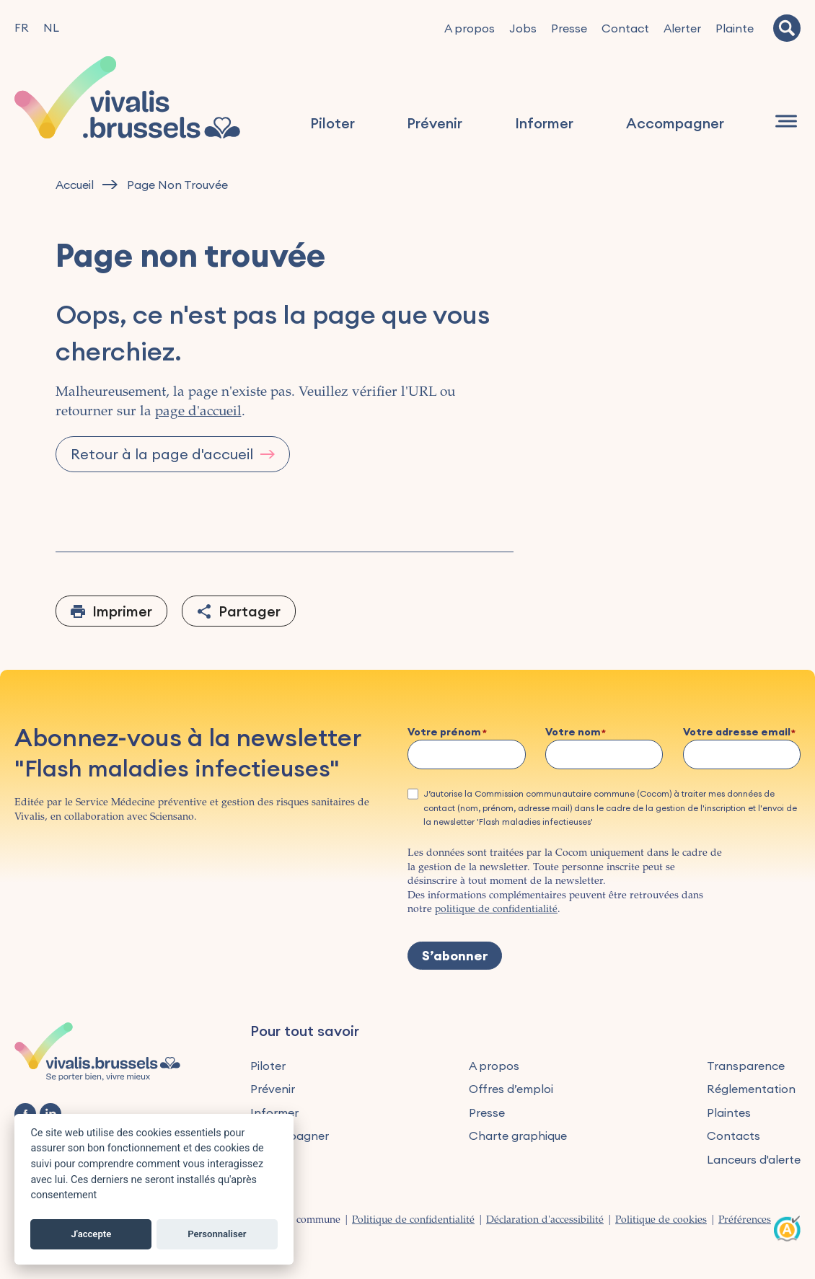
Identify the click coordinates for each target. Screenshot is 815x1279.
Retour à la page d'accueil (162, 454)
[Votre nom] (604, 754)
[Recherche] (787, 28)
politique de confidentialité (496, 910)
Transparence (746, 1065)
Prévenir (435, 124)
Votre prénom (444, 732)
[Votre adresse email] (742, 754)
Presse (569, 28)
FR (21, 27)
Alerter (682, 28)
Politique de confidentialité (413, 1221)
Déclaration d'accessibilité (545, 1221)
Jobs (523, 28)
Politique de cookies (661, 1221)
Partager (250, 611)
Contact (625, 28)
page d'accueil (198, 412)
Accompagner (675, 124)
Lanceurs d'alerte (754, 1159)
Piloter (333, 124)
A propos (469, 28)
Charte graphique (518, 1135)
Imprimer (122, 611)
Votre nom (573, 732)
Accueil (75, 185)
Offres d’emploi (511, 1088)
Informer (545, 124)
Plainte (734, 28)
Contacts (733, 1135)
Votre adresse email (736, 732)
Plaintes (729, 1112)
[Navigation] (786, 121)
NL (51, 27)
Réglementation (751, 1088)
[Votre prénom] (467, 754)
